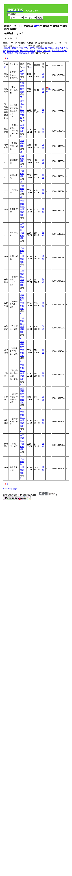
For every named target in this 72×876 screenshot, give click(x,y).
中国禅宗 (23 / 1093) (45, 48)
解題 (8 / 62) (12, 53)
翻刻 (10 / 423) (43, 50)
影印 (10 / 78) (13, 50)
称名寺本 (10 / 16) (28, 50)
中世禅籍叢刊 (22, 128)
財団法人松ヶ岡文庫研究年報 (22, 109)
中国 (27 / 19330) (27, 48)
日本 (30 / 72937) (10, 48)
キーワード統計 (10, 489)
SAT (36, 26)
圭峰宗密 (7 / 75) (26, 53)
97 (21, 97)
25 (21, 79)
